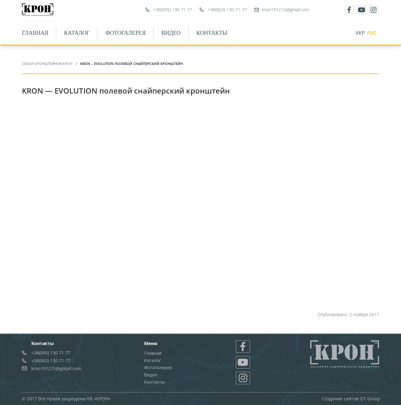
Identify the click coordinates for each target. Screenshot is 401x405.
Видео (170, 33)
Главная (35, 33)
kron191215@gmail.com (285, 10)
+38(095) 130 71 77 (172, 10)
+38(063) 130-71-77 (227, 10)
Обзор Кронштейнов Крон (47, 63)
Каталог (77, 33)
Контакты (211, 33)
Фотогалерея (125, 33)
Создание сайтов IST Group (351, 399)
